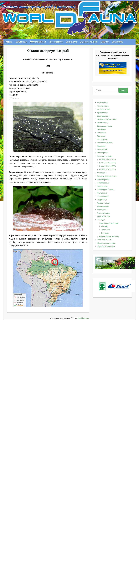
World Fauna (83, 318)
